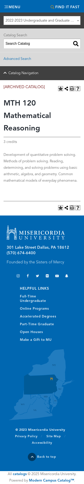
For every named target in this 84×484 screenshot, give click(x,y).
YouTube (57, 276)
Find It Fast (67, 7)
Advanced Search (17, 59)
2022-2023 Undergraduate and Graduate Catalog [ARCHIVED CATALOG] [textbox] (43, 20)
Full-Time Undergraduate (33, 299)
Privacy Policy (28, 436)
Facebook (28, 276)
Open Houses (31, 332)
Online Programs (34, 309)
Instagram (18, 276)
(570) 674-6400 (21, 253)
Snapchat (67, 276)
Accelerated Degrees (38, 316)
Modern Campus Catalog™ (51, 480)
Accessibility (42, 442)
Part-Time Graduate (37, 324)
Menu (15, 7)
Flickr (47, 276)
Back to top (46, 456)
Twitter (37, 276)
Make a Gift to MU (36, 340)
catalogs (20, 474)
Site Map (53, 436)
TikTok (8, 276)
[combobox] (42, 20)
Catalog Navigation (23, 73)
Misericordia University (42, 6)
